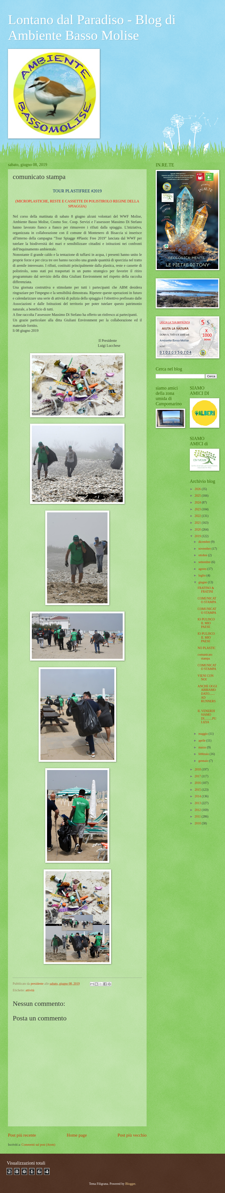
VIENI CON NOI (205, 677)
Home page (77, 1135)
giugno (203, 582)
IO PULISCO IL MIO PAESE (206, 623)
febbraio (204, 754)
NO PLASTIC (206, 648)
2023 (198, 509)
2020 (198, 529)
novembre (205, 548)
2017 (198, 776)
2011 (198, 816)
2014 (198, 796)
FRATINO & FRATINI (206, 590)
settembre (204, 562)
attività (29, 990)
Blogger (130, 1183)
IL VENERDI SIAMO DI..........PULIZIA (207, 716)
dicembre (204, 542)
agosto (202, 569)
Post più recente (22, 1135)
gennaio (203, 761)
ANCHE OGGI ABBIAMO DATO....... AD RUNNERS (207, 694)
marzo (202, 747)
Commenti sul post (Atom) (38, 1144)
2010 (198, 823)
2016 (198, 783)
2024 (198, 502)
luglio (202, 575)
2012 (198, 810)
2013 (198, 803)
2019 (198, 536)
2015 (198, 789)
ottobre (203, 555)
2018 (198, 769)
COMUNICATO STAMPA (207, 600)
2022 (198, 516)
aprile (202, 740)
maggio (203, 733)
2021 (198, 522)
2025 (198, 495)
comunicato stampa (205, 656)
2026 (198, 489)
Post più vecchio (132, 1135)
